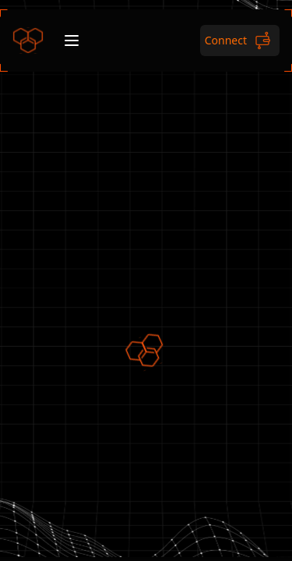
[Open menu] (71, 40)
